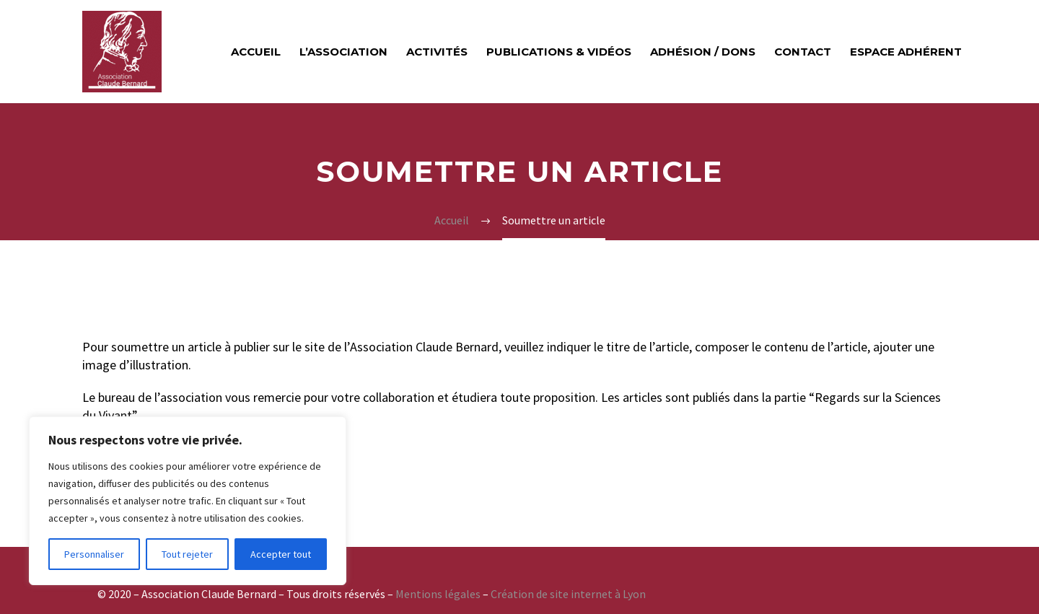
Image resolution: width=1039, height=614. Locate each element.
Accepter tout (280, 554)
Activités (437, 51)
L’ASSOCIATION (343, 51)
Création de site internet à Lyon (568, 594)
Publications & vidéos (558, 51)
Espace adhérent (906, 51)
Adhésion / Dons (702, 51)
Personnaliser (94, 554)
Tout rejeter (187, 554)
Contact (802, 51)
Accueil (256, 51)
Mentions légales (438, 594)
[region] (187, 500)
